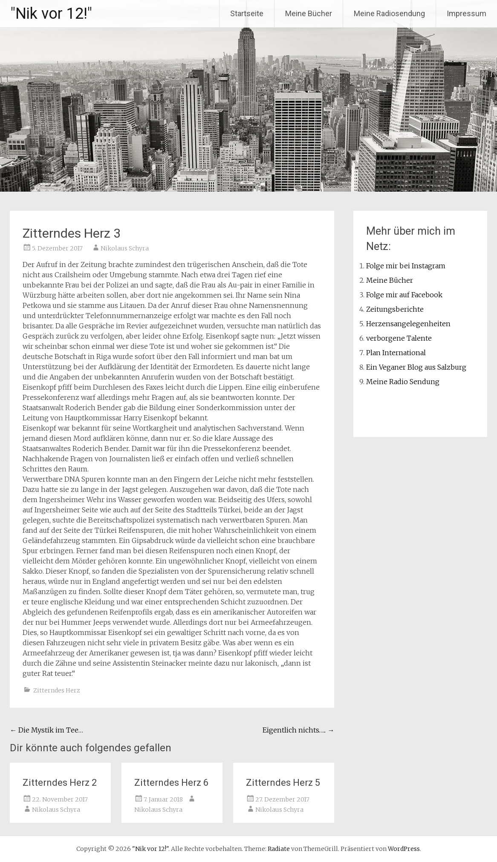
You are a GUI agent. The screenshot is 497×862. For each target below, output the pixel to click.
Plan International (396, 352)
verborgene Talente (399, 338)
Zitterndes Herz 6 (171, 782)
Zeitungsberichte (395, 309)
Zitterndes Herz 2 (60, 782)
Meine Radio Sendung (402, 381)
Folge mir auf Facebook (404, 294)
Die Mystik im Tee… (46, 730)
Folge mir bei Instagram (405, 265)
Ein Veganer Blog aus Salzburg (416, 367)
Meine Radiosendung (389, 13)
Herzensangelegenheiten (408, 323)
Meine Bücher (308, 13)
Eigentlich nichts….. (298, 730)
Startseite (246, 13)
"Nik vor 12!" (51, 14)
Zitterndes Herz (56, 690)
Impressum (466, 13)
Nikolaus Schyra (125, 248)
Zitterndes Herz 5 (283, 782)
